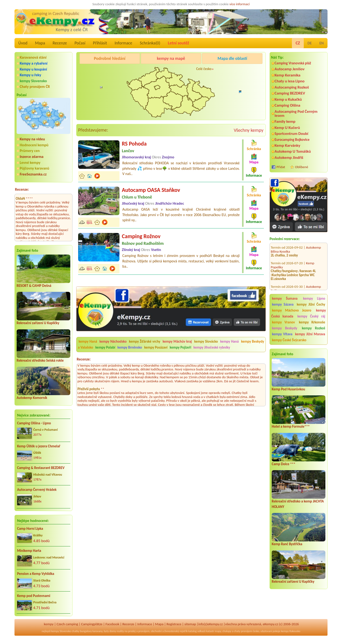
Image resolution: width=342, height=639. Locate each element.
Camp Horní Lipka (30, 528)
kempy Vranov (283, 322)
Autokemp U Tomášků (293, 151)
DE (310, 43)
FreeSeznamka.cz (33, 174)
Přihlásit (100, 43)
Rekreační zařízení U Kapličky (38, 323)
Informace (123, 43)
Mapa (40, 43)
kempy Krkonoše (312, 322)
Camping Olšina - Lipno (34, 423)
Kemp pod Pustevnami (33, 596)
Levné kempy (30, 162)
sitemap (190, 624)
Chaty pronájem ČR (35, 86)
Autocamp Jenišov (289, 68)
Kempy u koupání (33, 69)
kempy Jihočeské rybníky (212, 347)
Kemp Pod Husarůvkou (288, 389)
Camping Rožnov (231, 70)
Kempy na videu (32, 139)
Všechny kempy (248, 130)
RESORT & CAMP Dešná (34, 286)
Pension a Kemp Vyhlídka (35, 574)
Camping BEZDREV (290, 93)
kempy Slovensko (33, 81)
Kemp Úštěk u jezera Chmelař (38, 446)
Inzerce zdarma (31, 156)
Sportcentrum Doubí (291, 133)
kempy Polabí (105, 347)
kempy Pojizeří (180, 347)
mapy (218, 631)
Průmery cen (30, 150)
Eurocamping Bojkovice (292, 139)
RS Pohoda (134, 143)
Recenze (60, 43)
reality (120, 631)
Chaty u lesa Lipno (289, 81)
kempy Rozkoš (313, 328)
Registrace (173, 624)
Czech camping (67, 624)
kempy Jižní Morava (310, 334)
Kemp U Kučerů (287, 127)
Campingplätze (91, 624)
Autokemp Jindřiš (289, 157)
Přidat (280, 167)
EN (321, 43)
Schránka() (150, 43)
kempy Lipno (314, 298)
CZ (298, 43)
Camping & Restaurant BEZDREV (41, 468)
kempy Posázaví (155, 347)
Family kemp (285, 121)
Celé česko (204, 69)
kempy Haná (88, 341)
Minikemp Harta (29, 551)
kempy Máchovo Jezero (291, 310)
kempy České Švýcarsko (289, 340)
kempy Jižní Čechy (311, 304)
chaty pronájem (243, 631)
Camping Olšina (287, 105)
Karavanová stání (33, 57)
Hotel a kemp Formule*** (291, 426)
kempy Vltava (282, 334)
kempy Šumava (285, 298)
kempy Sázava (283, 304)
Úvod (22, 43)
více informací (239, 4)
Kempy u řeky (30, 75)
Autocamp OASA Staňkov (151, 189)
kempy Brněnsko (130, 347)
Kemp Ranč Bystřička (287, 544)
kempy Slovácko (206, 341)
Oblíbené (301, 167)
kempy (48, 624)
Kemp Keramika (287, 75)
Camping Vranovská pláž (293, 63)
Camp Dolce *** (283, 464)
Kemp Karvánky (287, 145)
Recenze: (22, 189)
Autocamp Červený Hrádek (37, 490)
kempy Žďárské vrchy (144, 341)
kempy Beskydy (284, 328)
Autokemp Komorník (32, 398)
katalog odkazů (197, 631)
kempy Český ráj (311, 316)
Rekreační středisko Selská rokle (40, 360)
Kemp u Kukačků (288, 99)
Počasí (80, 43)
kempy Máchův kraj (177, 341)
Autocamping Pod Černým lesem (296, 113)
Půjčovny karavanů (34, 168)
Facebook (112, 624)
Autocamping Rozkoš (292, 87)
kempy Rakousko (290, 631)
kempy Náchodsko (113, 341)
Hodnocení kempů (34, 145)
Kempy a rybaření (34, 63)
